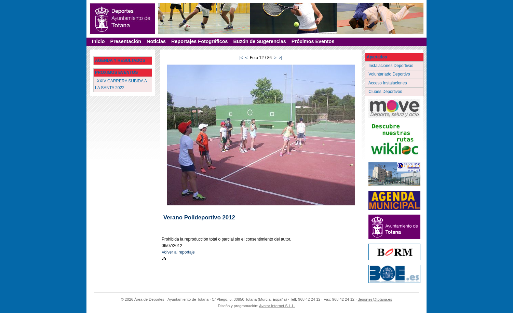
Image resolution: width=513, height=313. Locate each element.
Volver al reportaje (178, 252)
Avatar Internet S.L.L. (277, 306)
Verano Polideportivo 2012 (199, 217)
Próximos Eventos (313, 41)
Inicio (98, 41)
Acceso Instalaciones (388, 83)
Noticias (156, 41)
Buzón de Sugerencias (259, 41)
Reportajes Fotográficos (199, 41)
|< (241, 57)
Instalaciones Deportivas (391, 65)
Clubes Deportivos (385, 91)
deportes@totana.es (374, 299)
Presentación (125, 41)
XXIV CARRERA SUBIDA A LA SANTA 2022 (121, 84)
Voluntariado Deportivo (389, 74)
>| (280, 57)
